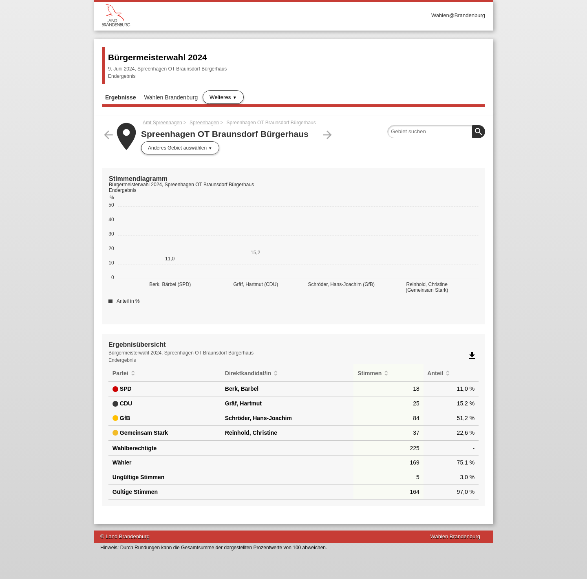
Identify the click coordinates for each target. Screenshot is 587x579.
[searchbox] (436, 131)
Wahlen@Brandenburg (458, 15)
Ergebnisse (120, 97)
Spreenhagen (204, 122)
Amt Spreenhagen (162, 122)
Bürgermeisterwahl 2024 (157, 57)
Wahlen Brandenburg (171, 97)
